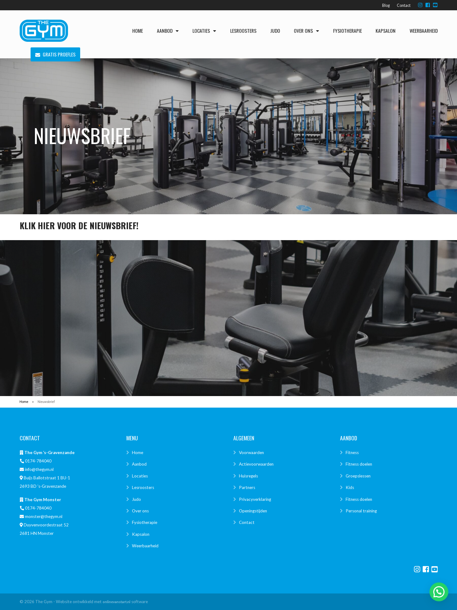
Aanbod (168, 30)
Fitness (352, 452)
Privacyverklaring (255, 499)
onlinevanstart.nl (116, 602)
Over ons (306, 30)
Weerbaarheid (424, 30)
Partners (247, 487)
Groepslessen (358, 475)
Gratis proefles (55, 54)
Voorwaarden (251, 452)
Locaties (204, 30)
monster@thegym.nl (43, 516)
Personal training (361, 510)
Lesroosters (243, 30)
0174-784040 (38, 460)
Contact (404, 5)
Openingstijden (253, 510)
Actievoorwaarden (256, 464)
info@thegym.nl (39, 469)
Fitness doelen (359, 464)
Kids (350, 487)
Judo (275, 30)
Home (137, 30)
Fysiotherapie (347, 30)
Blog (386, 5)
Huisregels (248, 475)
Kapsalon (386, 30)
